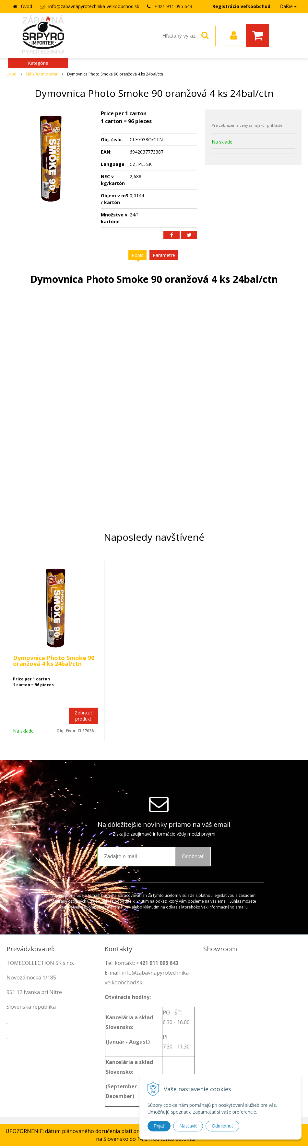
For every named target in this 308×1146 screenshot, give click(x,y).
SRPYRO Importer (42, 74)
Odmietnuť (222, 1126)
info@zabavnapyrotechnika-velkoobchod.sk (93, 6)
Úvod (26, 6)
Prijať (159, 1126)
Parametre (164, 255)
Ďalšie (288, 6)
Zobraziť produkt (83, 716)
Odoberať (193, 856)
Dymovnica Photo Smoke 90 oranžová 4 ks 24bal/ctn (53, 660)
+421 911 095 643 (173, 6)
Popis (137, 255)
